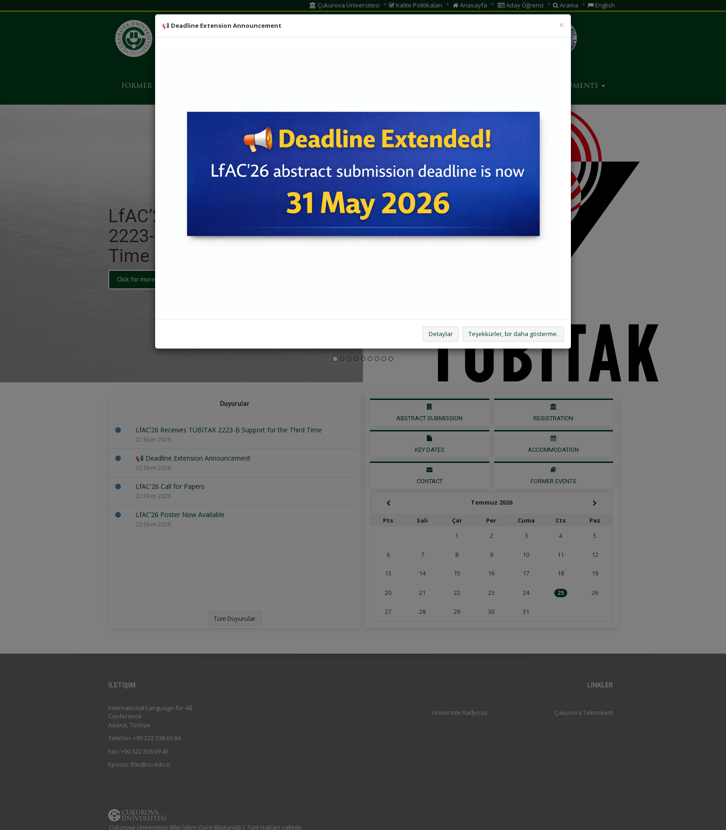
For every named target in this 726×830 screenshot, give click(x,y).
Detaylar (441, 334)
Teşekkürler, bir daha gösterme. (513, 334)
